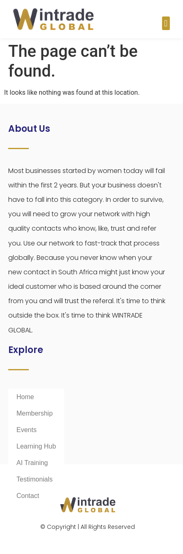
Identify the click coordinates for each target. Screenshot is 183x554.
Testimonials (34, 479)
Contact (27, 495)
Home (25, 396)
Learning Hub (36, 446)
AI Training (32, 462)
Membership (34, 413)
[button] (166, 23)
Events (26, 429)
